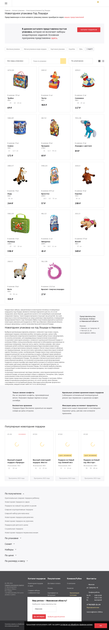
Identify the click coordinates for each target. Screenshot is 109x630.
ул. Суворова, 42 (92, 588)
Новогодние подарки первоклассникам (21, 533)
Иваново (91, 584)
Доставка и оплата (54, 583)
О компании (71, 583)
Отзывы (50, 588)
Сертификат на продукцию (53, 594)
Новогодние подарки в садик (17, 502)
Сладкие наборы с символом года (34, 592)
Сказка (10, 146)
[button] (44, 609)
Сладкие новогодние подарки (14, 585)
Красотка (45, 194)
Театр (43, 98)
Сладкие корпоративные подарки (19, 510)
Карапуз (78, 194)
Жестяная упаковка (13, 49)
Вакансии (70, 588)
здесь (54, 38)
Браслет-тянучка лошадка (52, 289)
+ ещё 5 (90, 49)
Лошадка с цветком (83, 146)
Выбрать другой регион (56, 617)
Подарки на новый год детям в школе (20, 506)
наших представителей (74, 17)
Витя (9, 289)
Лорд (9, 194)
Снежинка (79, 98)
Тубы (81, 49)
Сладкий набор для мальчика (17, 513)
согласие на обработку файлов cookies (76, 625)
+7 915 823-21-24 (85, 331)
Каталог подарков (89, 30)
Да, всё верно (39, 616)
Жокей (77, 242)
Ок (101, 626)
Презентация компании (73, 594)
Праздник (45, 146)
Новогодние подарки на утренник (19, 521)
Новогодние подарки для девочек (19, 517)
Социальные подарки (14, 529)
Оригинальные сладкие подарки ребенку (22, 498)
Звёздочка (45, 242)
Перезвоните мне (93, 607)
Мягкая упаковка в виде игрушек (35, 49)
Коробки (72, 49)
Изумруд (11, 242)
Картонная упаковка (58, 49)
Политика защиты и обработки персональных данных (14, 625)
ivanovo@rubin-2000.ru (88, 333)
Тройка (10, 98)
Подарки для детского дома (16, 525)
